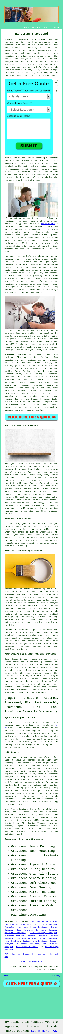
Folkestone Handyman (16, 927)
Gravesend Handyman (15, 936)
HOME (25, 27)
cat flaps (10, 363)
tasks (37, 279)
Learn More (40, 1031)
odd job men (29, 64)
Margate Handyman (48, 938)
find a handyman (19, 809)
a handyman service (42, 45)
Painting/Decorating (28, 914)
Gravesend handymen (15, 355)
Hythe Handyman (38, 927)
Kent (23, 405)
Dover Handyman (12, 941)
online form (11, 240)
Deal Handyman (25, 930)
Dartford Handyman (15, 933)
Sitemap (7, 976)
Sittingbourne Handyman (35, 941)
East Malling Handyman (43, 933)
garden (35, 529)
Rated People (48, 224)
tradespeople (44, 51)
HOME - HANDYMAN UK (32, 962)
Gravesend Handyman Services (24, 839)
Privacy (56, 976)
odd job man (41, 161)
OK (55, 1031)
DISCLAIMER (55, 27)
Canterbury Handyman (27, 947)
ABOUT (39, 27)
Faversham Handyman (26, 938)
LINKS (32, 27)
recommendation (44, 177)
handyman (40, 175)
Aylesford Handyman (38, 936)
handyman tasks (50, 402)
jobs (28, 410)
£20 (40, 742)
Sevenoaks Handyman (46, 930)
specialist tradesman (22, 287)
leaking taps (42, 379)
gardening (32, 538)
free (7, 339)
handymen (9, 62)
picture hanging (48, 368)
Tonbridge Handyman (41, 922)
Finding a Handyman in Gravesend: (26, 39)
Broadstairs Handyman (46, 924)
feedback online (34, 347)
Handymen (41, 954)
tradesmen (34, 169)
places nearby (16, 834)
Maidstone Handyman (28, 944)
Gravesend (20, 330)
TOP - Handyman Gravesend (19, 954)
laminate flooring (15, 357)
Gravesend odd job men (44, 267)
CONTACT (46, 27)
